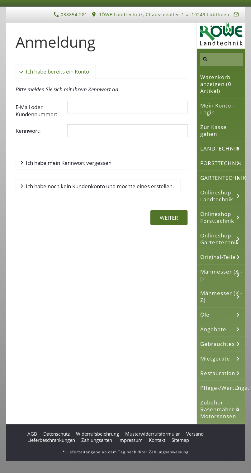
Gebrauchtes (217, 343)
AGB (32, 434)
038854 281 (71, 14)
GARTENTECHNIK (222, 177)
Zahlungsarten (96, 440)
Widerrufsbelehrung (97, 434)
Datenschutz (56, 434)
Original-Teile (218, 256)
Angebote (213, 329)
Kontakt (157, 440)
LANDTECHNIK (219, 148)
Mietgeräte (215, 358)
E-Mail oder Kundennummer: (36, 110)
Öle (205, 314)
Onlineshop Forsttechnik (217, 217)
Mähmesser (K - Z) (221, 296)
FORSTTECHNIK (221, 163)
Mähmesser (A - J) (221, 275)
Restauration (217, 373)
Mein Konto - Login (217, 109)
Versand (195, 434)
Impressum (130, 440)
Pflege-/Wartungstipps (222, 387)
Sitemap (180, 440)
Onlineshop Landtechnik (216, 196)
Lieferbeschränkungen (51, 440)
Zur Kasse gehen (213, 130)
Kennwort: (28, 130)
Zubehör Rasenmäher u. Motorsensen (220, 409)
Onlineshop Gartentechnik (219, 239)
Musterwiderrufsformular (152, 434)
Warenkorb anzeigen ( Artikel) (215, 84)
